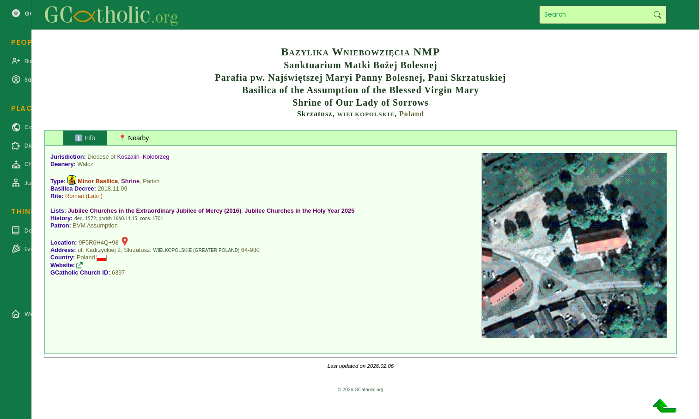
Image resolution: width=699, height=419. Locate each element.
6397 (118, 272)
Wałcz (85, 164)
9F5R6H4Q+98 (98, 242)
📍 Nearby (133, 138)
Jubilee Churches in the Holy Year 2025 (299, 210)
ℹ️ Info (85, 138)
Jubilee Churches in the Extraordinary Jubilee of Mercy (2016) (155, 210)
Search (657, 15)
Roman (74, 195)
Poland (411, 114)
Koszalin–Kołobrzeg (143, 156)
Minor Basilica (98, 181)
